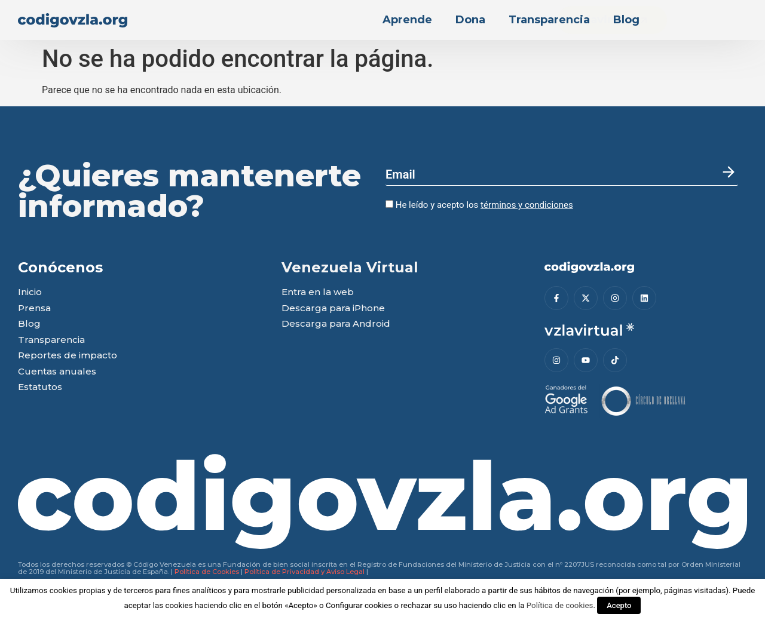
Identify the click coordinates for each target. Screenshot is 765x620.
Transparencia (549, 19)
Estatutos (40, 387)
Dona (470, 19)
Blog (626, 19)
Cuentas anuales (57, 372)
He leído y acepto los (479, 204)
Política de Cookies (207, 571)
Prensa (34, 308)
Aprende (407, 19)
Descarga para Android (335, 324)
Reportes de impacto (67, 356)
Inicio (30, 292)
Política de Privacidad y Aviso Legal (304, 571)
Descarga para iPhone (333, 308)
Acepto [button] (619, 605)
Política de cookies (560, 605)
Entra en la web (317, 292)
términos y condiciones (527, 204)
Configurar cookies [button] (359, 605)
